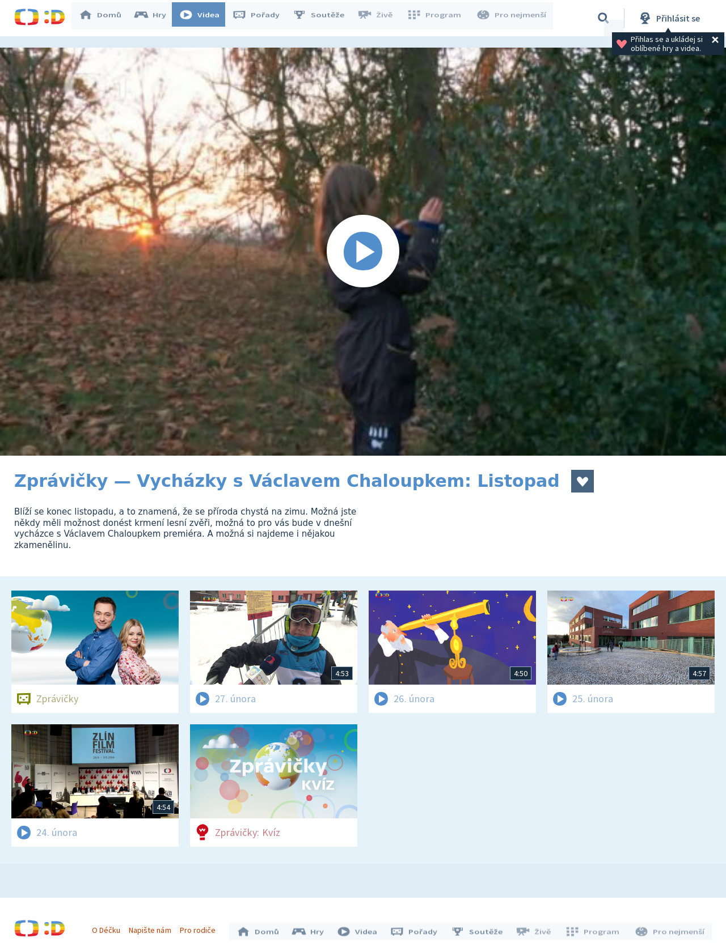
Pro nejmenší (512, 18)
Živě (380, 18)
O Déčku (109, 927)
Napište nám (153, 927)
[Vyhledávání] (603, 18)
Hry (155, 18)
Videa (205, 18)
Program (437, 18)
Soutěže (324, 18)
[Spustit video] (363, 252)
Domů (105, 18)
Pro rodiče (200, 927)
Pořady (261, 18)
